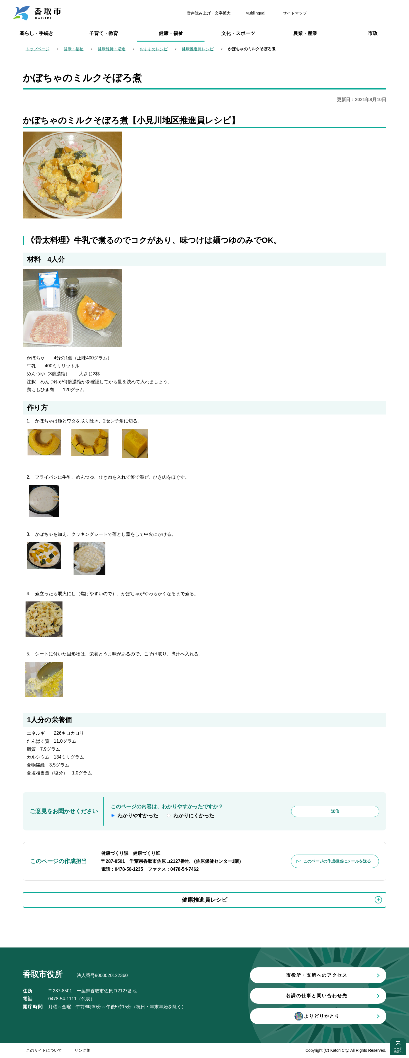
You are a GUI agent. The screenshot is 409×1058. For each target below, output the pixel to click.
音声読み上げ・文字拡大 (209, 13)
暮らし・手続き (36, 33)
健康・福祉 (171, 33)
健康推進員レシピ (198, 49)
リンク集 (82, 1050)
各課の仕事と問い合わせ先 (316, 995)
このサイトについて (44, 1050)
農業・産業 (305, 33)
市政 (372, 33)
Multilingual (255, 13)
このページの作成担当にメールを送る (337, 861)
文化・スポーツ (238, 33)
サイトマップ (295, 13)
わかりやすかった (137, 816)
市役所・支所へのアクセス (316, 975)
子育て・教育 (103, 33)
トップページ (37, 49)
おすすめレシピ (154, 49)
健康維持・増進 (112, 49)
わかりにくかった (193, 816)
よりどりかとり (317, 1016)
